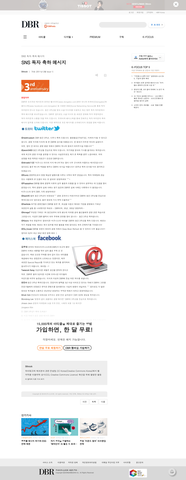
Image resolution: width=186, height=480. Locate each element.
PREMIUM (95, 37)
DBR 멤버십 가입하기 (77, 348)
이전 (85, 401)
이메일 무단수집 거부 (110, 462)
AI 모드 (157, 24)
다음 (103, 401)
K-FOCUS (148, 37)
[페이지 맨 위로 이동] (172, 472)
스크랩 (105, 75)
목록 (94, 401)
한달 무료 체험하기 (50, 348)
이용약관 (61, 462)
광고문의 (139, 462)
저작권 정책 (73, 462)
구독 (121, 37)
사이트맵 (126, 462)
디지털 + (68, 37)
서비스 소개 (47, 462)
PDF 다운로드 (101, 75)
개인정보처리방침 (89, 462)
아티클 (41, 37)
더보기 (97, 75)
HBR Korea (160, 12)
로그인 (131, 12)
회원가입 (140, 12)
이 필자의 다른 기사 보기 (34, 379)
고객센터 (149, 12)
